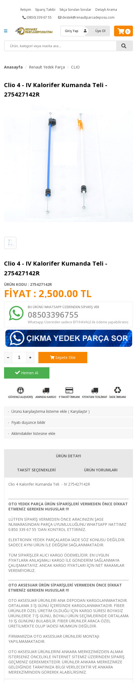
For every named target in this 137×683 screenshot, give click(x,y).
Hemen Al (110, 358)
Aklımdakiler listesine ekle (33, 418)
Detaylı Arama (106, 9)
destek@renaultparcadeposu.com (86, 17)
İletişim (25, 9)
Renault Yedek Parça (47, 67)
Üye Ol (100, 31)
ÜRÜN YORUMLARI (101, 455)
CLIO (75, 67)
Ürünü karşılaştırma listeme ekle (39, 396)
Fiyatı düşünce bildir (28, 407)
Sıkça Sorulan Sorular (75, 9)
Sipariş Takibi (45, 9)
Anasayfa (13, 67)
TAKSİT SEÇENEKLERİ (36, 455)
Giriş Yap (71, 31)
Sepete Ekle (61, 358)
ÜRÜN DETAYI (68, 441)
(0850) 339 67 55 (37, 17)
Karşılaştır (78, 396)
